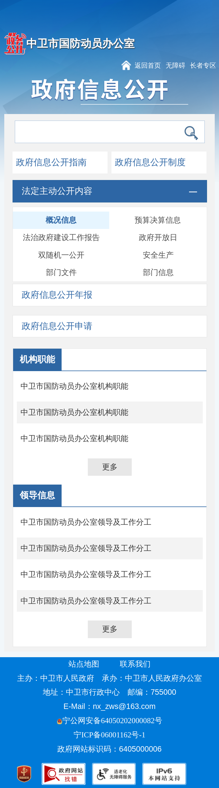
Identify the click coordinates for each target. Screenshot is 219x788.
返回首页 (148, 65)
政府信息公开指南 (51, 162)
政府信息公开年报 (57, 295)
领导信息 (37, 495)
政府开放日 (158, 237)
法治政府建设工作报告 (61, 237)
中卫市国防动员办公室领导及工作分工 (86, 522)
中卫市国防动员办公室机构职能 (74, 386)
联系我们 (135, 664)
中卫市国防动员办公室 (80, 43)
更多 (109, 467)
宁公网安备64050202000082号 (109, 720)
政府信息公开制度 (150, 162)
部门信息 (158, 272)
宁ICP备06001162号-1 (110, 735)
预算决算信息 (158, 220)
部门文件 (61, 272)
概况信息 (61, 220)
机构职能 (37, 359)
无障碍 (175, 65)
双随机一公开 (61, 255)
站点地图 (83, 664)
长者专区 (203, 65)
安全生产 (158, 255)
